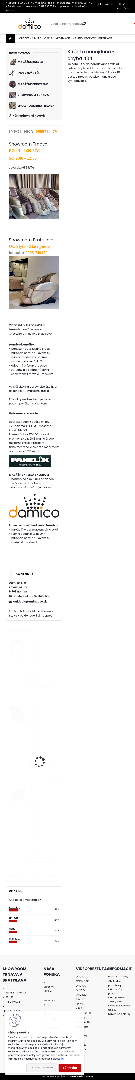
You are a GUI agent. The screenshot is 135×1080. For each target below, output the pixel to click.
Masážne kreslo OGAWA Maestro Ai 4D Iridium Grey (44, 764)
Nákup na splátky (119, 1014)
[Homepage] (10, 38)
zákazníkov (41, 422)
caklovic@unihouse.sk (30, 602)
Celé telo (14, 939)
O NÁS (48, 38)
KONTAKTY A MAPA (29, 38)
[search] (84, 24)
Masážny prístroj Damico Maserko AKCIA (43, 685)
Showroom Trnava (28, 144)
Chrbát (13, 918)
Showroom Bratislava (31, 240)
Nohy (12, 928)
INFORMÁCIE (62, 38)
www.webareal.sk (82, 1076)
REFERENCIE (105, 38)
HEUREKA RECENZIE (84, 38)
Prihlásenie (106, 4)
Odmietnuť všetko (42, 1067)
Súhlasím (70, 1068)
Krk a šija (14, 907)
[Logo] (30, 24)
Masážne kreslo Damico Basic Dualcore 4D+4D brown (44, 862)
